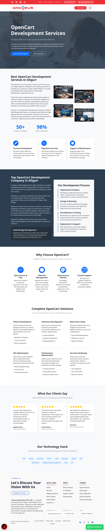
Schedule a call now (20, 493)
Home (49, 487)
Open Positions (85, 487)
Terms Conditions (39, 521)
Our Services (39, 53)
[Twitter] (88, 522)
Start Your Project (20, 53)
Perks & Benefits (85, 494)
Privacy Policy (49, 521)
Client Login (57, 2)
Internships (83, 491)
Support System (68, 494)
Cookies (52, 524)
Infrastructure (67, 497)
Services (49, 491)
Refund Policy (66, 521)
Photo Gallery (51, 497)
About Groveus (68, 487)
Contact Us (50, 503)
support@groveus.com (86, 2)
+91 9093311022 (70, 2)
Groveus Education (48, 2)
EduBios (40, 2)
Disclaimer (58, 521)
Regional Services (52, 494)
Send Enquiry (80, 8)
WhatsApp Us (94, 527)
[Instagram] (84, 522)
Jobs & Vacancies (85, 497)
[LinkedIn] (92, 522)
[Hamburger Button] (90, 8)
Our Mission (67, 491)
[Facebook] (80, 522)
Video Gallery (51, 500)
